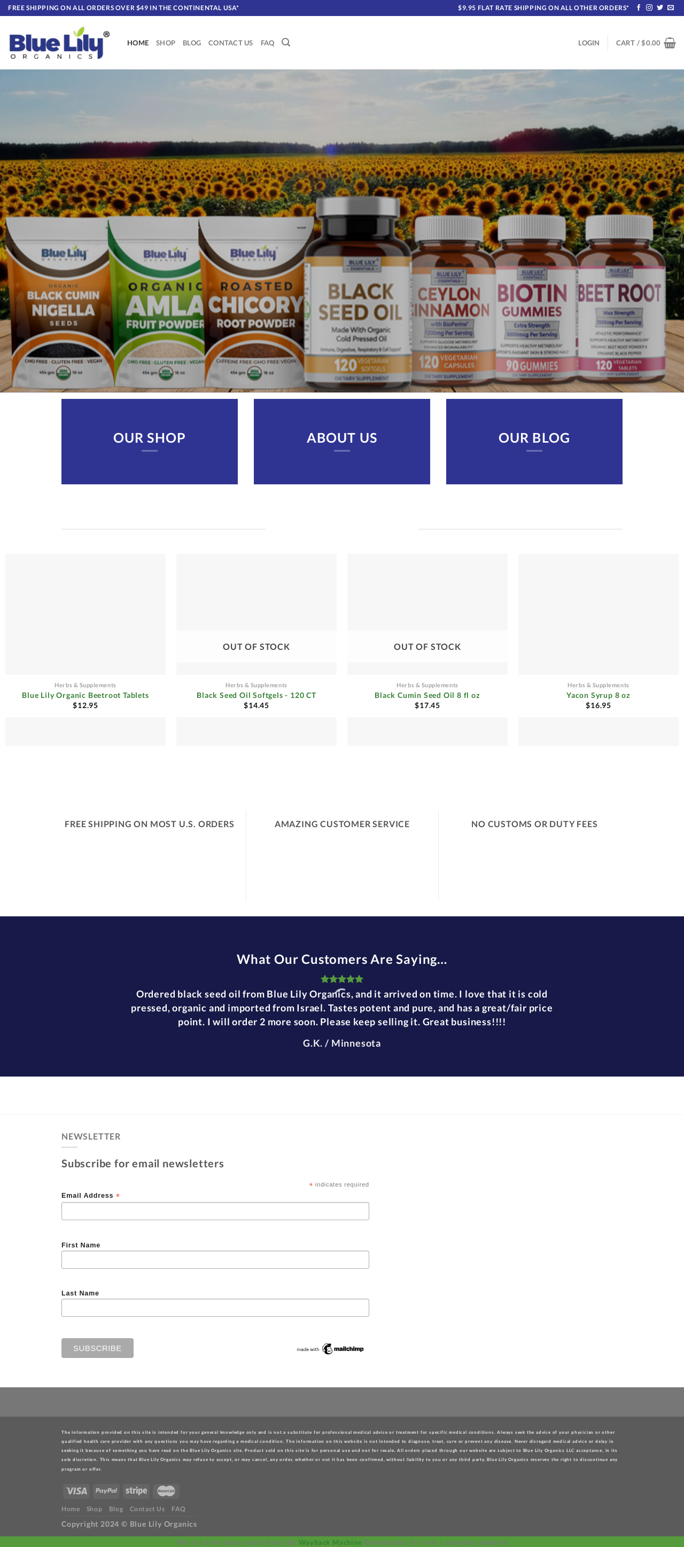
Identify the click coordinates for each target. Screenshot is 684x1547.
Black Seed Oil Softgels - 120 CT (256, 695)
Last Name (80, 1293)
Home (138, 42)
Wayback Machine (330, 1542)
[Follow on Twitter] (660, 8)
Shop (165, 42)
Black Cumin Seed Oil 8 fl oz (427, 695)
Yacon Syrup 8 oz (598, 695)
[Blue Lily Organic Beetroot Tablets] (85, 650)
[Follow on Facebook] (638, 8)
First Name (80, 1245)
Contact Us (230, 42)
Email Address (90, 1195)
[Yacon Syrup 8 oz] (598, 650)
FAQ (268, 42)
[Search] (286, 42)
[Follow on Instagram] (649, 8)
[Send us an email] (670, 8)
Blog (192, 42)
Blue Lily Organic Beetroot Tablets (85, 695)
